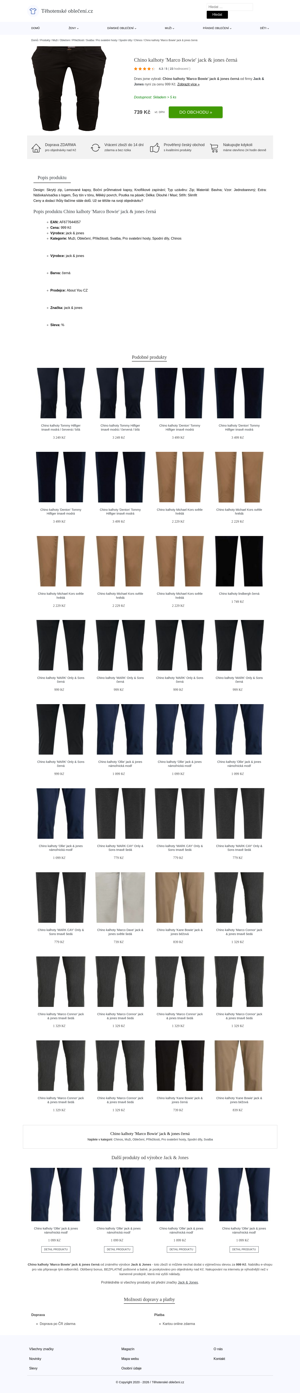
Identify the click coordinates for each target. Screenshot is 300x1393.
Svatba (90, 40)
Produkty (45, 40)
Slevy (33, 1368)
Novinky (35, 1359)
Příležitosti (78, 40)
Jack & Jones (188, 1282)
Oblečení (65, 40)
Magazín (127, 1349)
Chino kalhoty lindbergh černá (239, 593)
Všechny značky (41, 1349)
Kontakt (219, 1359)
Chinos (138, 40)
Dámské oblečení (120, 28)
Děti (263, 28)
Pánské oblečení (216, 28)
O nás (218, 1349)
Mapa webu (130, 1359)
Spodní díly (125, 40)
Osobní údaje (131, 1368)
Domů (35, 28)
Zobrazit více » (188, 84)
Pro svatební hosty (106, 40)
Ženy (72, 28)
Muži (168, 28)
